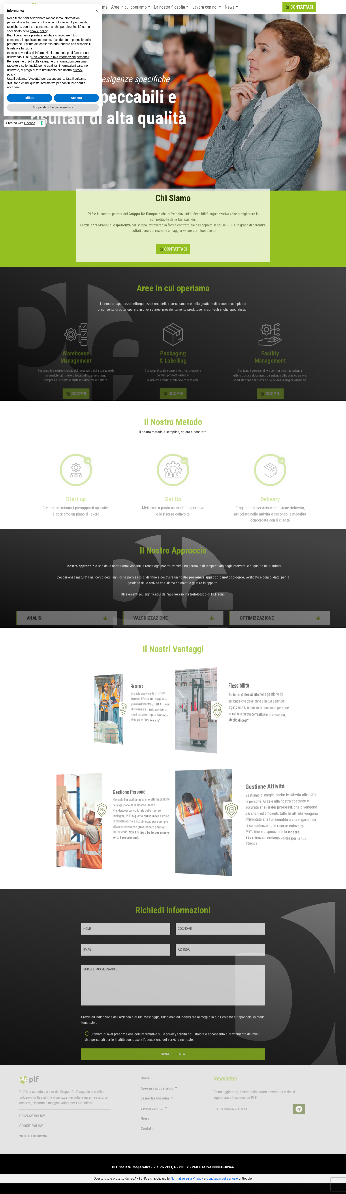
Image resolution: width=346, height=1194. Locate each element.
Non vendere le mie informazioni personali (60, 57)
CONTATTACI (298, 7)
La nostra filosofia (169, 7)
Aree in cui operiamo (129, 7)
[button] (96, 10)
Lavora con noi (204, 7)
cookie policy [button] (38, 31)
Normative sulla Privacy (187, 1178)
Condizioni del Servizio (222, 1178)
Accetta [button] (76, 98)
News (230, 7)
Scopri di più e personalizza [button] (53, 107)
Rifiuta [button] (29, 98)
